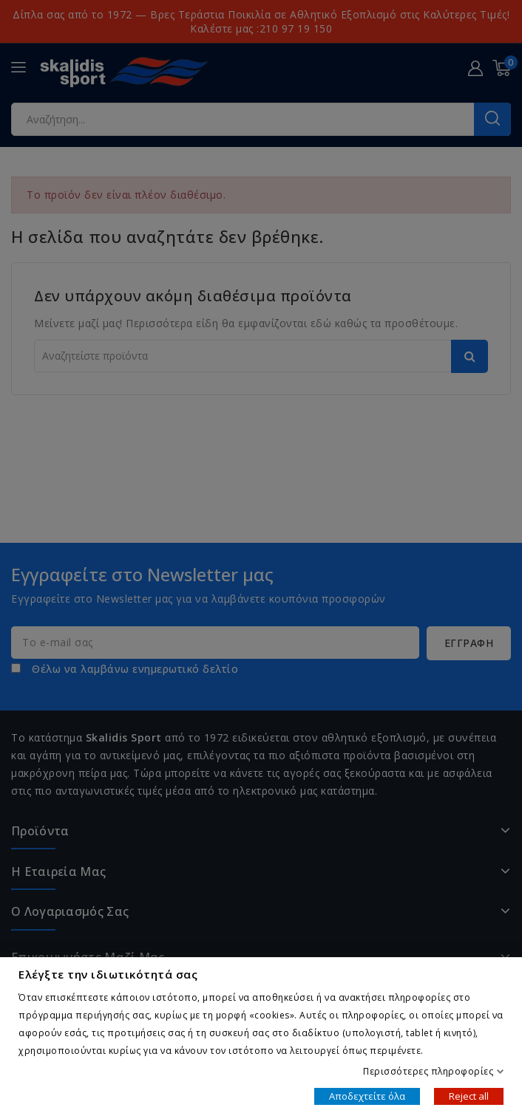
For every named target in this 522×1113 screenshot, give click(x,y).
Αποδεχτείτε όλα (367, 1095)
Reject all (469, 1095)
